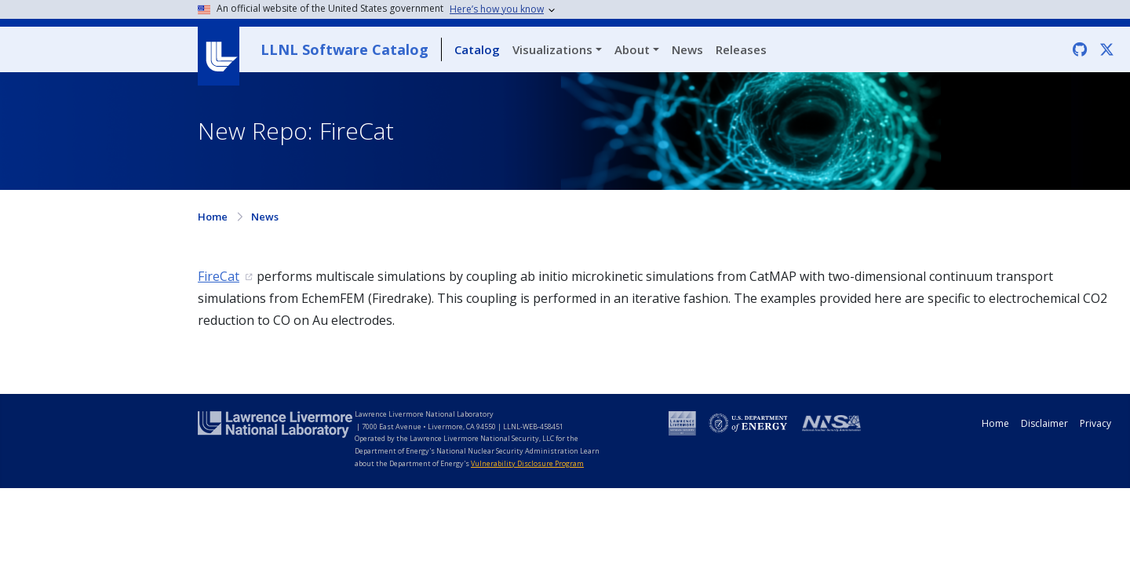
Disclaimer (1044, 423)
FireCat (218, 276)
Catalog (477, 49)
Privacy (1095, 423)
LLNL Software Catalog (344, 49)
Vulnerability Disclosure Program (527, 463)
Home (213, 217)
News (687, 49)
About (632, 49)
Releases (741, 49)
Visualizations (552, 49)
